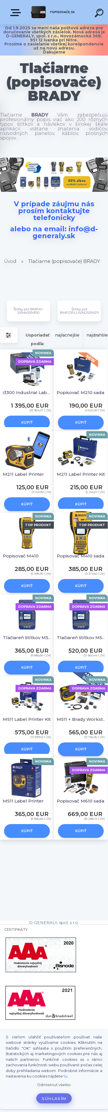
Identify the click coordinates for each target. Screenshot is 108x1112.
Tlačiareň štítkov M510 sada (82, 637)
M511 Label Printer (23, 801)
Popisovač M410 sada (80, 556)
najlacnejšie (67, 335)
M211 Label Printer (23, 474)
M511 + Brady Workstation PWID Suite (82, 719)
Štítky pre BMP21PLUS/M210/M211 (79, 311)
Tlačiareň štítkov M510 (28, 637)
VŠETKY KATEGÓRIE (16, 12)
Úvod (10, 261)
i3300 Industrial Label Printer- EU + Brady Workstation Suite (28, 392)
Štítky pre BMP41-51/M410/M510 (28, 311)
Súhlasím (54, 1098)
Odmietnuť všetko (54, 1085)
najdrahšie (97, 335)
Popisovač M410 (21, 556)
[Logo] (53, 12)
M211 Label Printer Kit (81, 474)
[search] (100, 13)
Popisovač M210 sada (80, 392)
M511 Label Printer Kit (27, 719)
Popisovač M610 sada (80, 801)
